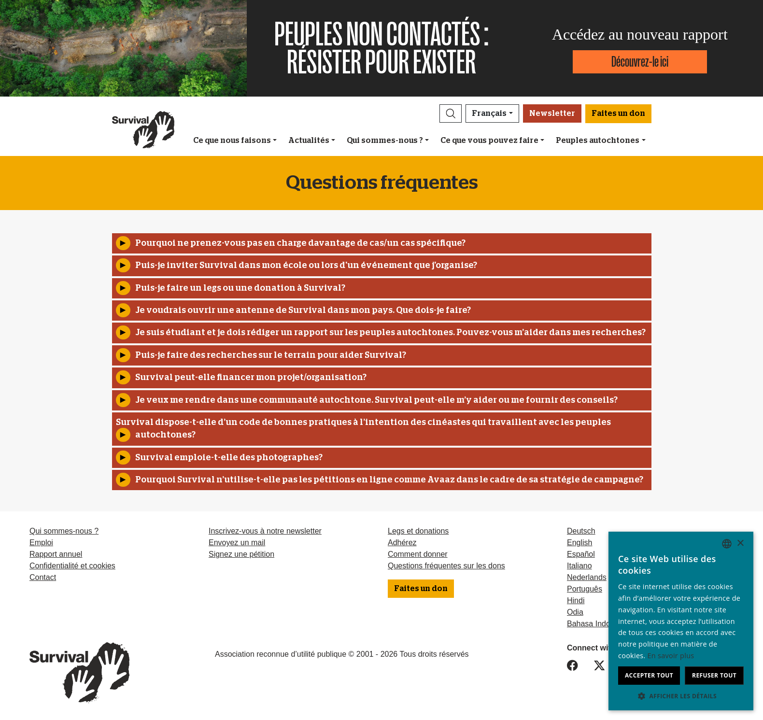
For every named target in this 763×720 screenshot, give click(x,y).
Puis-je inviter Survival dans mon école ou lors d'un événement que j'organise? (306, 265)
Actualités (308, 140)
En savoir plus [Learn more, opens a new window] (671, 655)
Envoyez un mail (237, 542)
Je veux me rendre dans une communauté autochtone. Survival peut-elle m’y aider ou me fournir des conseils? (376, 400)
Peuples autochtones (597, 140)
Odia (575, 612)
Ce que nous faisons (232, 140)
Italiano (579, 566)
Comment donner (418, 554)
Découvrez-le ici (639, 62)
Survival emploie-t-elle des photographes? (229, 457)
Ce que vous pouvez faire (489, 140)
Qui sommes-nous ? (385, 140)
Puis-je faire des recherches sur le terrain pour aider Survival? (270, 355)
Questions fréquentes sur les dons (446, 566)
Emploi (41, 542)
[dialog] (680, 621)
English (579, 542)
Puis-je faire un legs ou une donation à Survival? (240, 288)
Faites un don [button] (618, 113)
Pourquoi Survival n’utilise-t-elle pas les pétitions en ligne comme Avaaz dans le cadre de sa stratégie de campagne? (389, 480)
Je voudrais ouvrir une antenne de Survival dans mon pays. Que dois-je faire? (303, 310)
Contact (42, 577)
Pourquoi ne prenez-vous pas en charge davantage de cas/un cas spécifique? (300, 243)
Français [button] (489, 113)
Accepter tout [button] (649, 675)
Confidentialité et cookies (72, 566)
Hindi (575, 600)
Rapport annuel (55, 554)
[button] (450, 113)
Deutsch (581, 531)
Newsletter (552, 113)
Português (584, 589)
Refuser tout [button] (714, 675)
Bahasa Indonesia (598, 624)
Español (581, 554)
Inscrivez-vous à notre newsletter (265, 531)
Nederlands (587, 577)
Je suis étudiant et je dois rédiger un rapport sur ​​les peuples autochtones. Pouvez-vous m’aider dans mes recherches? (390, 332)
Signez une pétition (241, 554)
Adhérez (402, 542)
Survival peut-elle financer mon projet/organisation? (251, 377)
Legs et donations (418, 531)
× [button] (740, 543)
